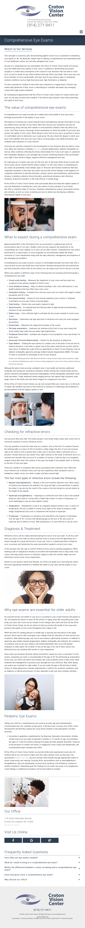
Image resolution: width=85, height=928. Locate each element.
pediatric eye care (21, 758)
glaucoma (37, 149)
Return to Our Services (18, 49)
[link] (42, 11)
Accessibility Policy (59, 914)
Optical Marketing (42, 917)
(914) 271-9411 (40, 25)
